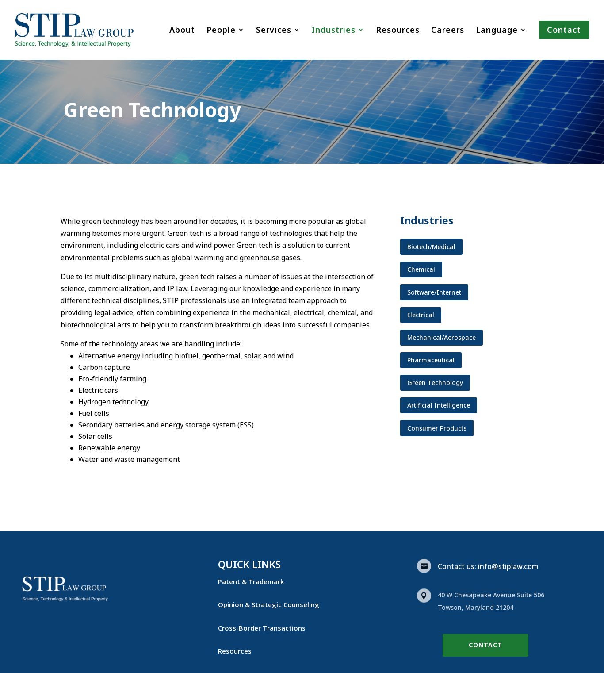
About (182, 31)
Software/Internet (434, 292)
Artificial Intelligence (438, 405)
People (221, 31)
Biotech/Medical (431, 246)
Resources (398, 31)
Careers (447, 31)
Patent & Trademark (251, 581)
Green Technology (435, 382)
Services (273, 31)
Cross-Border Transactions (262, 627)
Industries (334, 31)
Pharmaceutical (431, 360)
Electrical (420, 315)
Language (497, 31)
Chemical (421, 269)
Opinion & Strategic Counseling (268, 604)
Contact (485, 645)
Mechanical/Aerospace (441, 337)
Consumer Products (436, 428)
